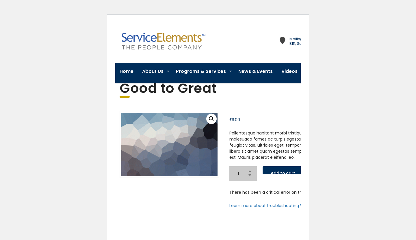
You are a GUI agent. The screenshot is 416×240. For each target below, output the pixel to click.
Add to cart (288, 171)
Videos (289, 71)
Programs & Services (201, 71)
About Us (153, 71)
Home (126, 71)
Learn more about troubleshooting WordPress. (275, 205)
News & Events (255, 71)
